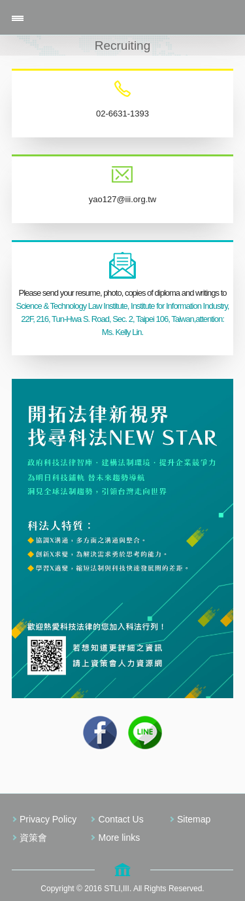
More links (119, 837)
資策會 (33, 837)
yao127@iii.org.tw (123, 199)
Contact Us (120, 819)
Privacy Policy (48, 819)
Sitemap (193, 819)
